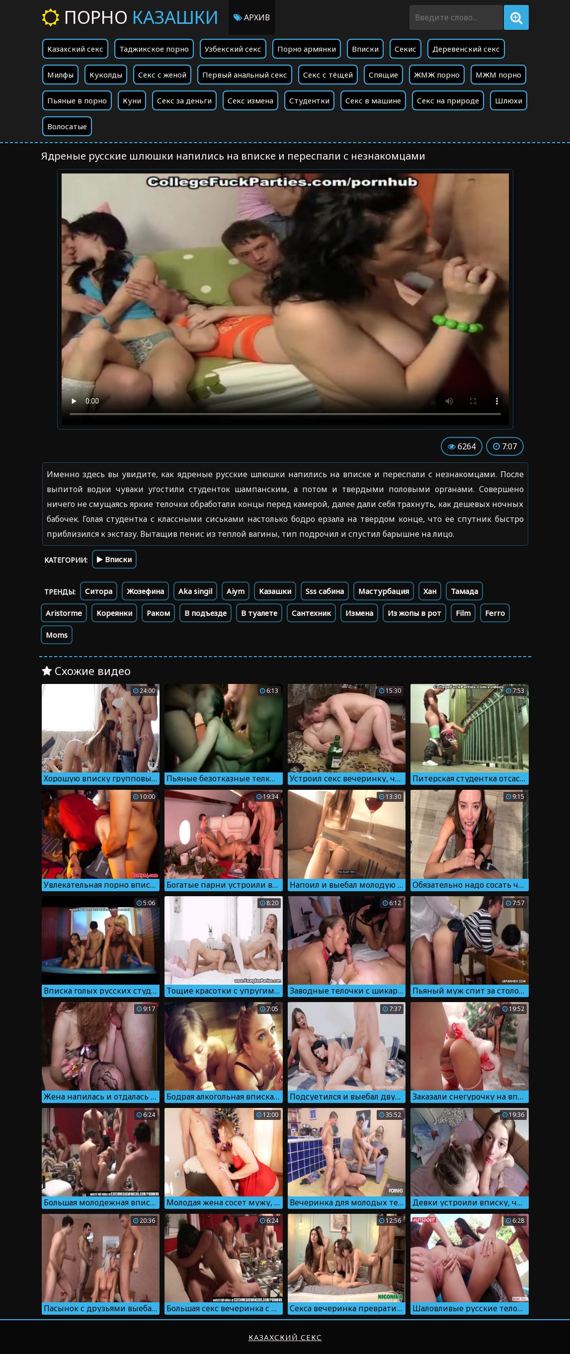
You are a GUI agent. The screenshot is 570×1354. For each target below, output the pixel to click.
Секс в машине (373, 100)
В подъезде (205, 613)
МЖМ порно (498, 75)
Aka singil (195, 591)
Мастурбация (383, 591)
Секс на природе (448, 100)
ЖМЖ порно (437, 75)
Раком (158, 613)
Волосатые (67, 126)
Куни (132, 100)
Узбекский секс (233, 49)
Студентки (309, 100)
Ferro (495, 613)
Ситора (98, 591)
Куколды (105, 75)
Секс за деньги (184, 100)
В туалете (259, 613)
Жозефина (145, 591)
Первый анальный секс (244, 75)
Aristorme (64, 613)
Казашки (275, 591)
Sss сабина (325, 591)
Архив (252, 17)
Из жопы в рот (414, 613)
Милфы (60, 75)
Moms (57, 635)
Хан (429, 591)
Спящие (383, 75)
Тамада (464, 591)
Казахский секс (75, 49)
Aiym (235, 591)
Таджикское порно (154, 49)
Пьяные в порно (77, 100)
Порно (130, 17)
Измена (359, 613)
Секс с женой (162, 75)
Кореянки (114, 613)
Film (463, 613)
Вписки (365, 49)
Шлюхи (508, 100)
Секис (405, 49)
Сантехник (311, 613)
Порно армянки (306, 49)
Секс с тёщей (328, 75)
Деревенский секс (466, 49)
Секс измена (250, 100)
